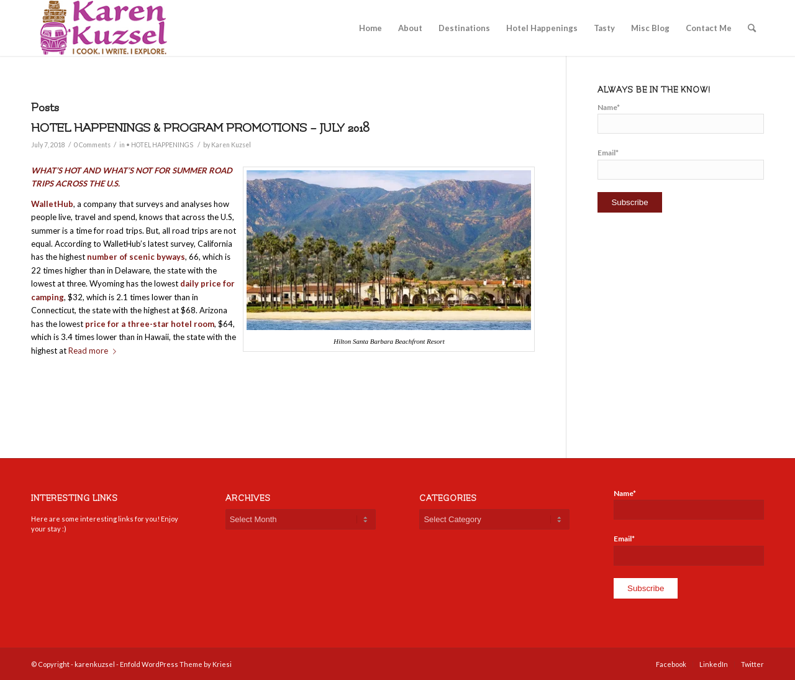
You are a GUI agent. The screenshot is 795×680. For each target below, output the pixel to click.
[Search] (752, 28)
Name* (680, 118)
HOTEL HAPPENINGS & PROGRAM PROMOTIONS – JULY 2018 (200, 128)
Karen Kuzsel (231, 145)
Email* (680, 163)
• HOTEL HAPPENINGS (159, 145)
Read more (94, 351)
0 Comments (92, 145)
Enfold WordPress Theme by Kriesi (176, 664)
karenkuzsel (95, 664)
